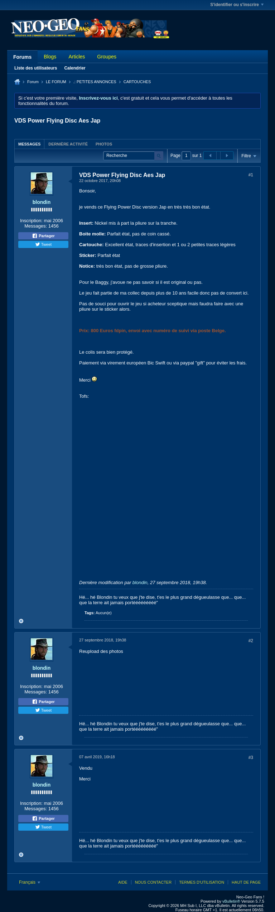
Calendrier (74, 68)
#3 (251, 757)
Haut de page (246, 882)
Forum (33, 82)
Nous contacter (153, 882)
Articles (76, 56)
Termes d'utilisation (201, 882)
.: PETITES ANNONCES (94, 82)
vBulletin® (231, 901)
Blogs (50, 56)
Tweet (43, 244)
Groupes (106, 56)
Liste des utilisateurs (35, 68)
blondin (42, 202)
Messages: (35, 226)
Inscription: (31, 220)
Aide (122, 882)
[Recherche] (133, 155)
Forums (22, 57)
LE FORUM (56, 82)
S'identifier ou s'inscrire (237, 4)
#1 (251, 174)
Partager (43, 236)
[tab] (29, 144)
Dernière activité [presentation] (68, 144)
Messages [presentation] (29, 144)
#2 (251, 640)
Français (29, 882)
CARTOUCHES (137, 82)
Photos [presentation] (104, 144)
